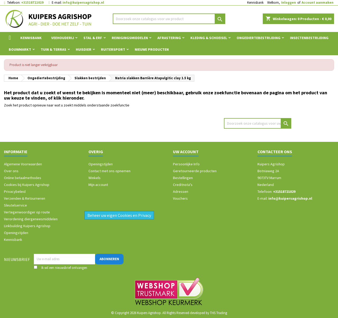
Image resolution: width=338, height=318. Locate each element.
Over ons (11, 171)
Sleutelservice (15, 205)
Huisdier (83, 49)
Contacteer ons (274, 151)
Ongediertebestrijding (258, 37)
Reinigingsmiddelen (130, 37)
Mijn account (98, 184)
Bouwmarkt (20, 49)
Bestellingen (183, 177)
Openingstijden (16, 232)
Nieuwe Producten (152, 49)
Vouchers (180, 198)
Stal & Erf (92, 37)
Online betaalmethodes (22, 177)
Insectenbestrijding (309, 37)
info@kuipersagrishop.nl (83, 2)
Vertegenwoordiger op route (27, 212)
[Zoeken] (169, 18)
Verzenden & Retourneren (24, 198)
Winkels (94, 177)
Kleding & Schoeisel (208, 37)
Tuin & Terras (53, 49)
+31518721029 (32, 2)
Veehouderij (62, 37)
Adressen (180, 191)
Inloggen (288, 2)
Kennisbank (255, 2)
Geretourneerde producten (195, 171)
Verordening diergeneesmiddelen (31, 219)
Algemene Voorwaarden (23, 164)
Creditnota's (183, 184)
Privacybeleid (15, 191)
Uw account (186, 151)
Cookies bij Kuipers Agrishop (26, 184)
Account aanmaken (318, 2)
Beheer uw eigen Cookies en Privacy (119, 215)
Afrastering (169, 37)
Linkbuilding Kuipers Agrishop (27, 225)
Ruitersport (113, 49)
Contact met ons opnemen (109, 171)
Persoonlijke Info (186, 164)
